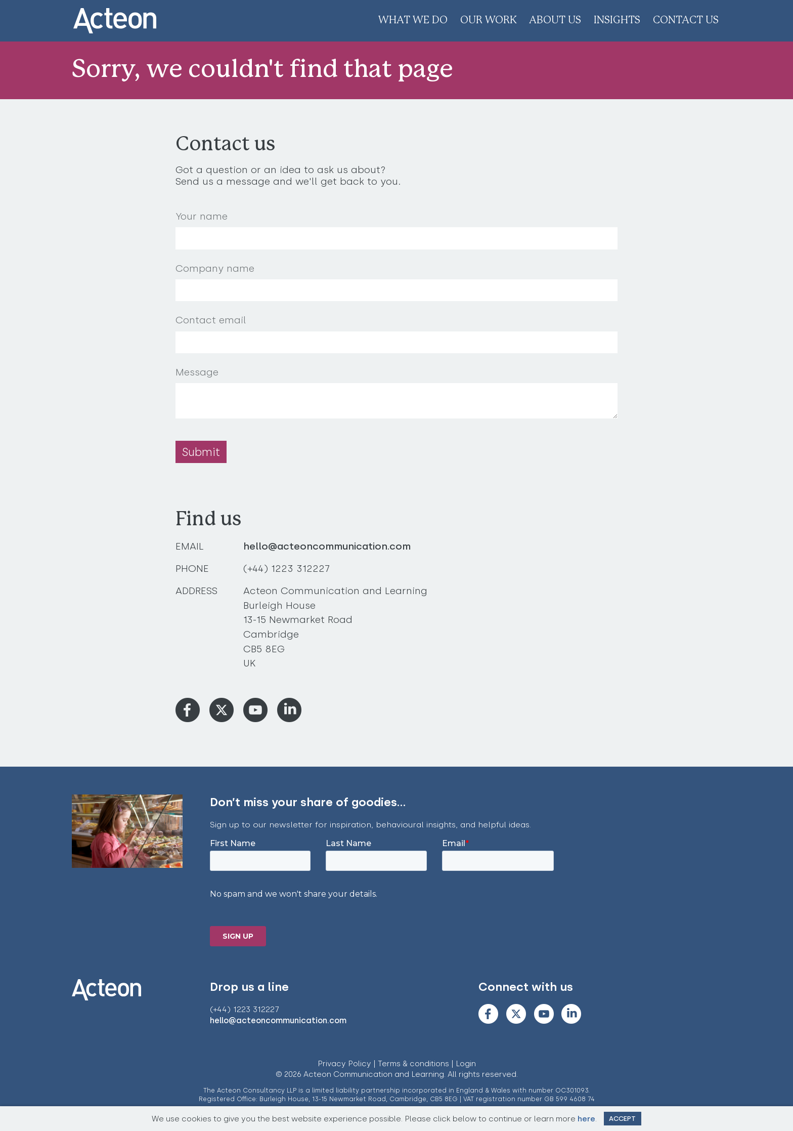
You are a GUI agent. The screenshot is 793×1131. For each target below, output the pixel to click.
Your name (201, 216)
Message (196, 372)
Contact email (210, 320)
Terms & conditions (413, 1063)
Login (466, 1063)
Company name (214, 268)
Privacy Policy (344, 1063)
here (586, 1118)
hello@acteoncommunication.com (327, 546)
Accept (622, 1118)
